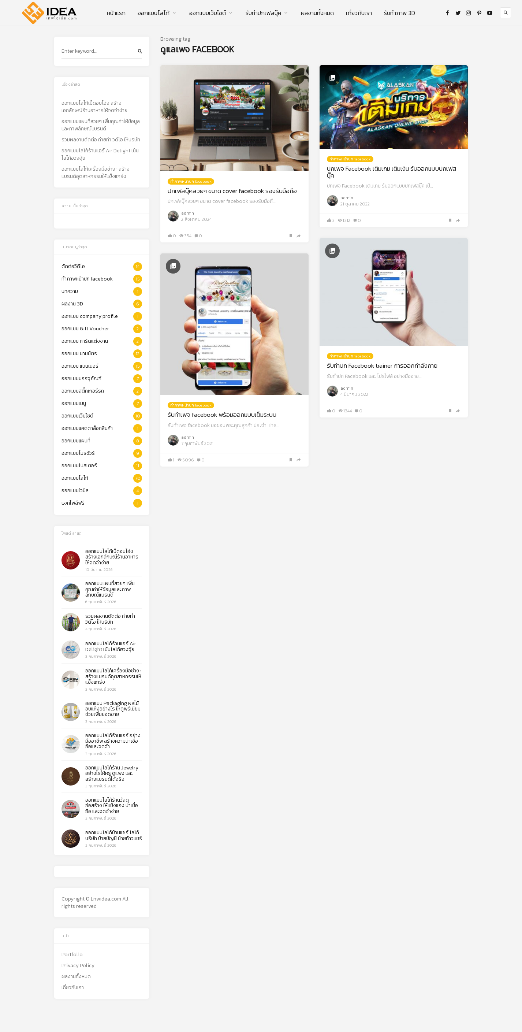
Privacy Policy (77, 965)
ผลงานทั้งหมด (317, 12)
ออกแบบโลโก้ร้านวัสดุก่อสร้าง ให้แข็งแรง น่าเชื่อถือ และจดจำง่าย (111, 805)
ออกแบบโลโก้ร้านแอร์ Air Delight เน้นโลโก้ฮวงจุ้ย (100, 154)
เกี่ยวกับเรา (359, 12)
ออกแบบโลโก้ (153, 12)
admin (187, 213)
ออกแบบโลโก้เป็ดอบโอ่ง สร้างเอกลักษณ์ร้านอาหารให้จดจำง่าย (94, 107)
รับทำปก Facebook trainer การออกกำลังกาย (382, 365)
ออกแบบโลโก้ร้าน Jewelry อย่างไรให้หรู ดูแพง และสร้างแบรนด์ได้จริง (111, 773)
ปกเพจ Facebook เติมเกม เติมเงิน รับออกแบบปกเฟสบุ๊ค (391, 172)
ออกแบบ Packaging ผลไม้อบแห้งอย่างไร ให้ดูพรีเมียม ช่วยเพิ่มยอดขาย (113, 709)
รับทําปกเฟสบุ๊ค (263, 12)
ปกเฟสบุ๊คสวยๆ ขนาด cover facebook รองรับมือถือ (232, 191)
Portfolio (72, 954)
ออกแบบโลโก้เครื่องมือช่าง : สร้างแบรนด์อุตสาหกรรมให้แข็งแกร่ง (95, 173)
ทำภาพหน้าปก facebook (191, 181)
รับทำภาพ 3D (399, 12)
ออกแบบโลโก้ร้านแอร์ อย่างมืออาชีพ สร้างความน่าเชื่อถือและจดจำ (113, 741)
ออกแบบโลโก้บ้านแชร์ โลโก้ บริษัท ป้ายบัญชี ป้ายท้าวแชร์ (113, 835)
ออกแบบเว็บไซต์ (207, 12)
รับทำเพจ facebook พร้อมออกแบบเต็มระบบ (222, 414)
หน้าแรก (116, 12)
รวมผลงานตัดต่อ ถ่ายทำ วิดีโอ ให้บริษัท (100, 140)
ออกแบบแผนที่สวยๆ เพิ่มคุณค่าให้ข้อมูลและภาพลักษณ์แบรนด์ (100, 125)
